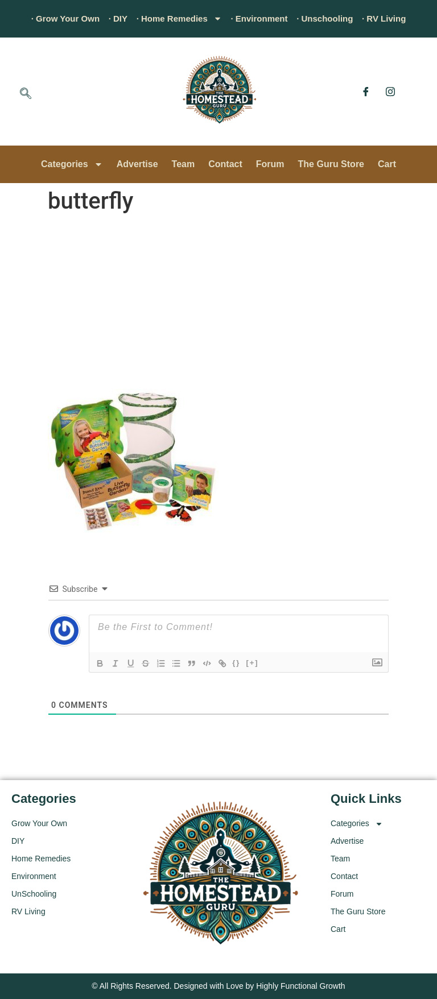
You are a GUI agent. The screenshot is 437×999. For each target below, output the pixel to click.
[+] (258, 662)
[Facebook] (365, 91)
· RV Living (393, 18)
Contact (225, 164)
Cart (387, 164)
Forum (270, 164)
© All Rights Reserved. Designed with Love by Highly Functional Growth (218, 985)
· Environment (261, 18)
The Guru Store (331, 164)
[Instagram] (390, 91)
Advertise (137, 164)
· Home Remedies (176, 19)
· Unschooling (331, 18)
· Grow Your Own (56, 18)
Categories (72, 164)
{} (242, 662)
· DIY (112, 18)
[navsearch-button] (25, 94)
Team (183, 164)
